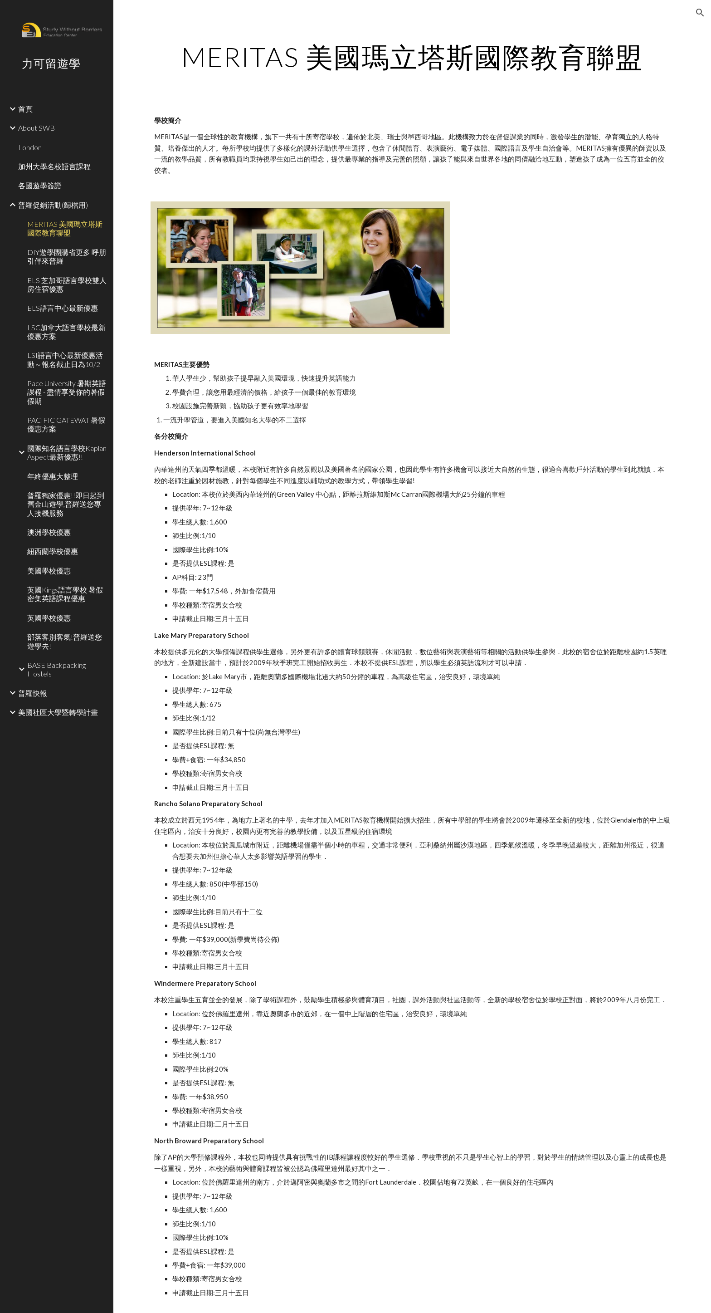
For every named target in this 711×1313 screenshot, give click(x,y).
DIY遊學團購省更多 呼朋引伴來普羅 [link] (66, 256)
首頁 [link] (25, 108)
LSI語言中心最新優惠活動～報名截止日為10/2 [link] (65, 359)
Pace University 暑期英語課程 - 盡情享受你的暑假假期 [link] (66, 392)
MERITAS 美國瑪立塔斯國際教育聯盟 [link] (64, 228)
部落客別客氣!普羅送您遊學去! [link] (64, 641)
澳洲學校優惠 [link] (49, 532)
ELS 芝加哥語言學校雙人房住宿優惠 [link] (67, 284)
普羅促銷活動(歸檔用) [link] (53, 205)
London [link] (30, 147)
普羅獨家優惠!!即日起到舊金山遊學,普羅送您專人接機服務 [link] (65, 504)
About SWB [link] (36, 127)
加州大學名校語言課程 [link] (54, 166)
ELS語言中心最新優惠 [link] (62, 308)
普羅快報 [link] (32, 693)
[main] (412, 56)
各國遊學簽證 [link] (40, 185)
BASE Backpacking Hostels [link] (56, 669)
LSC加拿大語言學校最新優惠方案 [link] (66, 331)
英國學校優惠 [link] (49, 617)
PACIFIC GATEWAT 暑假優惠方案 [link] (66, 424)
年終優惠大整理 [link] (52, 476)
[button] (700, 13)
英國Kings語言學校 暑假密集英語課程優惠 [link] (65, 594)
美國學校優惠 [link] (49, 570)
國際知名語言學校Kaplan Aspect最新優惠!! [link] (67, 452)
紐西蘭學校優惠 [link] (52, 551)
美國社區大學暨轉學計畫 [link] (58, 712)
